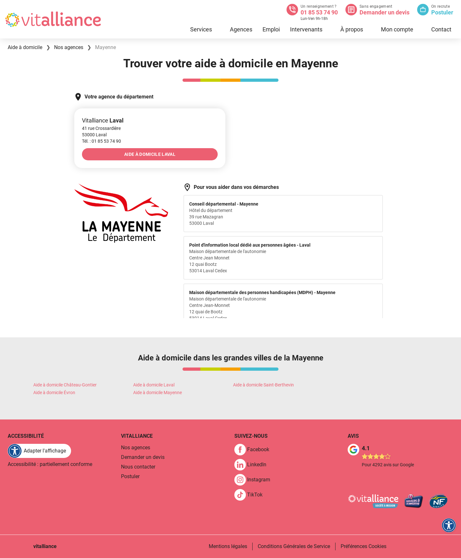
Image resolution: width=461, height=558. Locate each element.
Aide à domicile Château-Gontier (65, 384)
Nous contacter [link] (138, 467)
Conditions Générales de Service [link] (294, 546)
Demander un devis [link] (143, 457)
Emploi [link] (271, 29)
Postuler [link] (130, 476)
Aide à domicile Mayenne (157, 392)
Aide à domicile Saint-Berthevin (263, 384)
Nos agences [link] (135, 447)
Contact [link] (441, 29)
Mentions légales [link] (228, 546)
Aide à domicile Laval (153, 384)
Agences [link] (241, 29)
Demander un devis (384, 12)
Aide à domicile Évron (54, 392)
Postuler (442, 12)
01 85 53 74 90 (319, 12)
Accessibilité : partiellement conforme (50, 464)
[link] (106, 141)
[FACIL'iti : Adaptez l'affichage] (39, 451)
